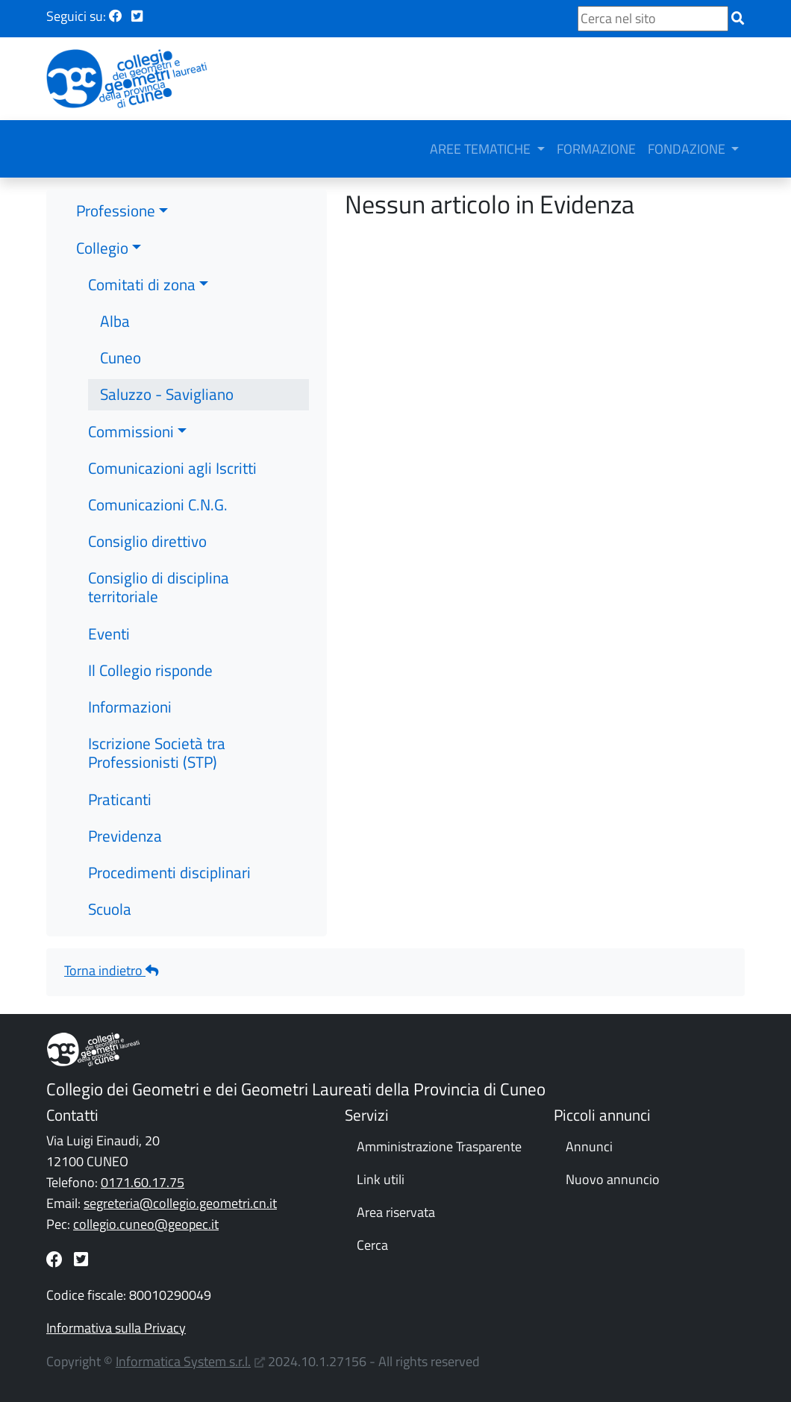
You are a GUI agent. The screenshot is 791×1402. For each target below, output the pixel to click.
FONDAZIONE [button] (688, 149)
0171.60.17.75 (142, 1182)
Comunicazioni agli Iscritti (172, 468)
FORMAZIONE (596, 149)
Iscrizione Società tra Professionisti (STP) (156, 752)
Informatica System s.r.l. (183, 1361)
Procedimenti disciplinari (169, 872)
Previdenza (125, 836)
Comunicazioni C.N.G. (158, 504)
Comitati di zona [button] (142, 284)
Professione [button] (115, 210)
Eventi (109, 633)
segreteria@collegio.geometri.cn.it (180, 1203)
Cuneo (120, 357)
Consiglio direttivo (147, 541)
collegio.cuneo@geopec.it (146, 1224)
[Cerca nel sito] (653, 18)
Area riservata (396, 1212)
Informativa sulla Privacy (116, 1328)
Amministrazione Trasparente (439, 1146)
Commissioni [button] (131, 431)
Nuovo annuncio (613, 1179)
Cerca (372, 1245)
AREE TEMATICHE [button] (482, 149)
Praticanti (119, 799)
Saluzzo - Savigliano (167, 394)
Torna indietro (111, 970)
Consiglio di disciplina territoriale (158, 587)
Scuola (109, 909)
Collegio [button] (102, 248)
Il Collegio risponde (150, 670)
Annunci (589, 1146)
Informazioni (130, 707)
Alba (115, 321)
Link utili (380, 1179)
